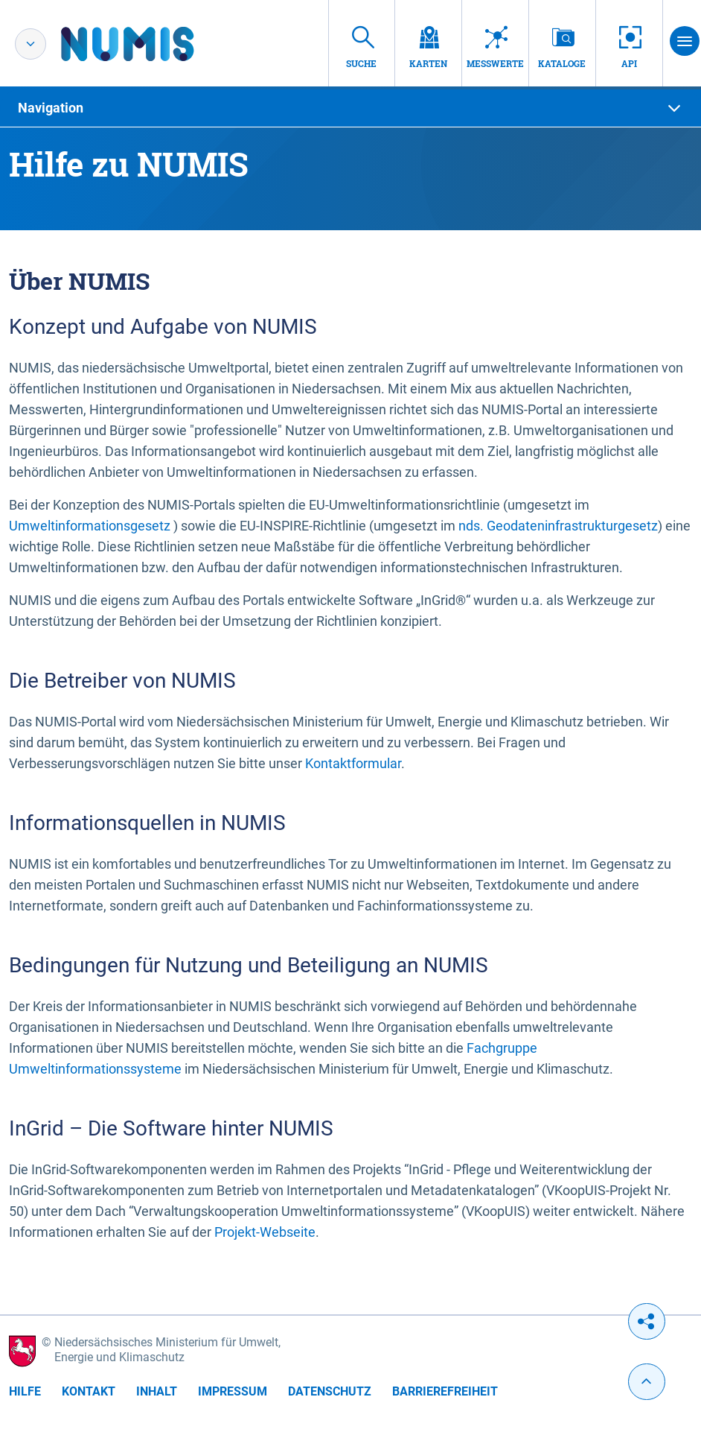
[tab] (350, 108)
